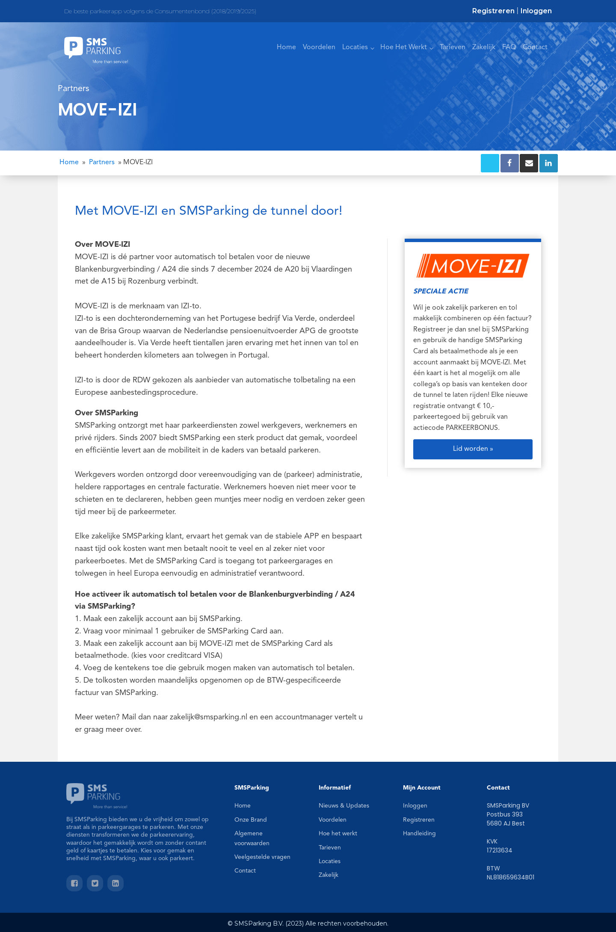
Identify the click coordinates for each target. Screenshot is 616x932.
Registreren (493, 11)
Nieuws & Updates (344, 806)
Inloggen (536, 11)
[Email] (529, 163)
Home (286, 47)
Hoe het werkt (338, 834)
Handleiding (419, 834)
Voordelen (319, 47)
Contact (535, 47)
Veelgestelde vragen (262, 857)
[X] (490, 163)
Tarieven (452, 47)
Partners (102, 162)
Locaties (355, 47)
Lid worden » (473, 449)
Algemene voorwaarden (252, 838)
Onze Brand (250, 820)
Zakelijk (483, 47)
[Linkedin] (548, 163)
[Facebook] (509, 163)
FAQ (509, 47)
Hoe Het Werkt (403, 47)
